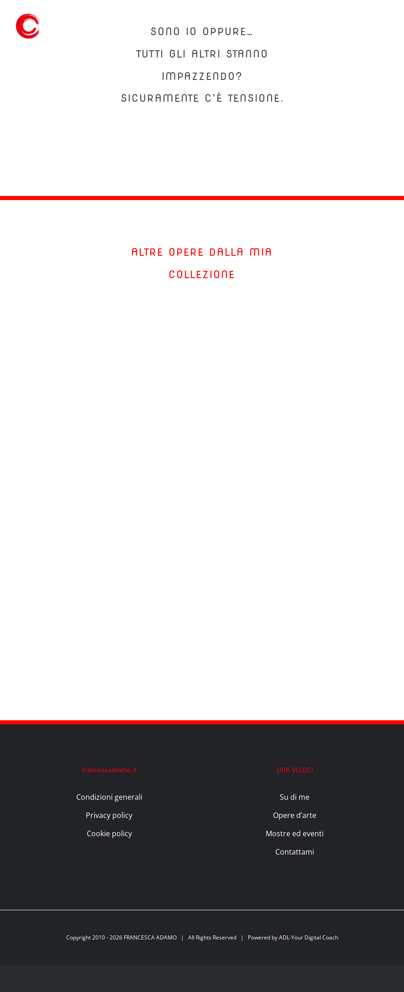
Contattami (294, 852)
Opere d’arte (294, 815)
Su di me (295, 797)
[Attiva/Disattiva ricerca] (351, 25)
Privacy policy (109, 815)
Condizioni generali (109, 797)
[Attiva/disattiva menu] (382, 26)
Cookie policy (109, 833)
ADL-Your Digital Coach (308, 937)
